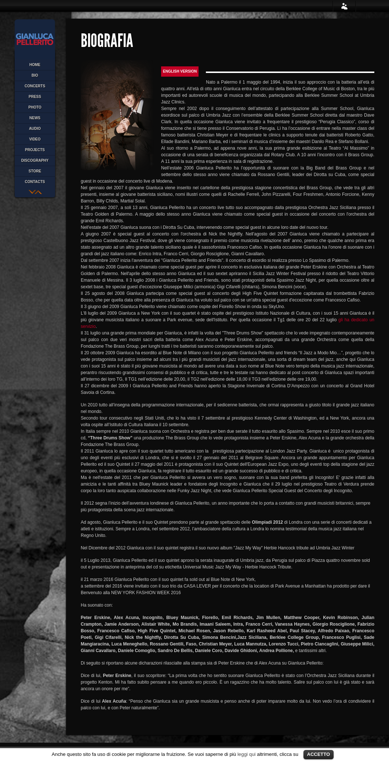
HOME (34, 65)
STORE (35, 171)
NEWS (34, 118)
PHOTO (34, 107)
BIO (35, 75)
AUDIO (35, 129)
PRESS (35, 97)
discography (34, 160)
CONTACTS (35, 182)
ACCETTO (318, 754)
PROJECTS (35, 150)
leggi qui (246, 754)
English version (180, 71)
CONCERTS (35, 86)
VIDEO (34, 139)
